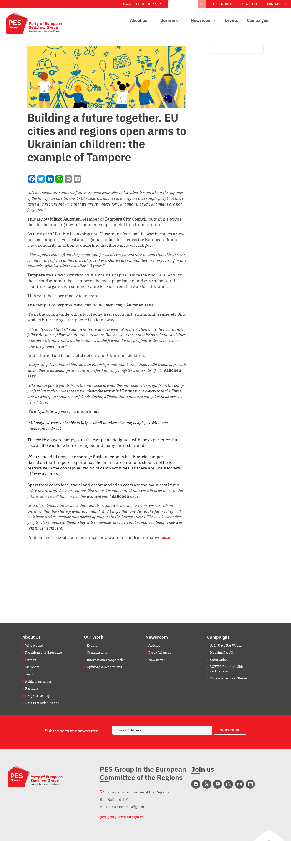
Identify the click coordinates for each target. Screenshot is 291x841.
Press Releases (159, 652)
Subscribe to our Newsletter (236, 4)
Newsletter (156, 660)
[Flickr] (154, 4)
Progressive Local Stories (229, 678)
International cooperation (106, 660)
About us (138, 20)
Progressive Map (37, 695)
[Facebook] (137, 4)
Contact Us (276, 4)
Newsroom (201, 20)
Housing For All (221, 652)
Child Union (219, 660)
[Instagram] (160, 4)
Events (231, 20)
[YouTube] (149, 4)
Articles (154, 645)
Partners (31, 688)
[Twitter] (143, 4)
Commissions (97, 652)
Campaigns (257, 20)
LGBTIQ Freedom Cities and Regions (227, 668)
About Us (31, 637)
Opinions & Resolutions (104, 667)
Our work (169, 20)
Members (32, 667)
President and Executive (43, 652)
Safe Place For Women (226, 645)
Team (29, 674)
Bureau (30, 660)
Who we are (34, 645)
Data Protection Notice (42, 702)
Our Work (93, 637)
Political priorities (38, 681)
